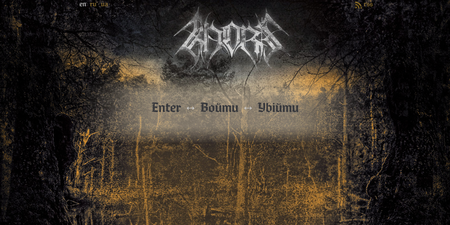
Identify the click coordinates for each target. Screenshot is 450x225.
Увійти (278, 107)
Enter (166, 107)
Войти (219, 107)
